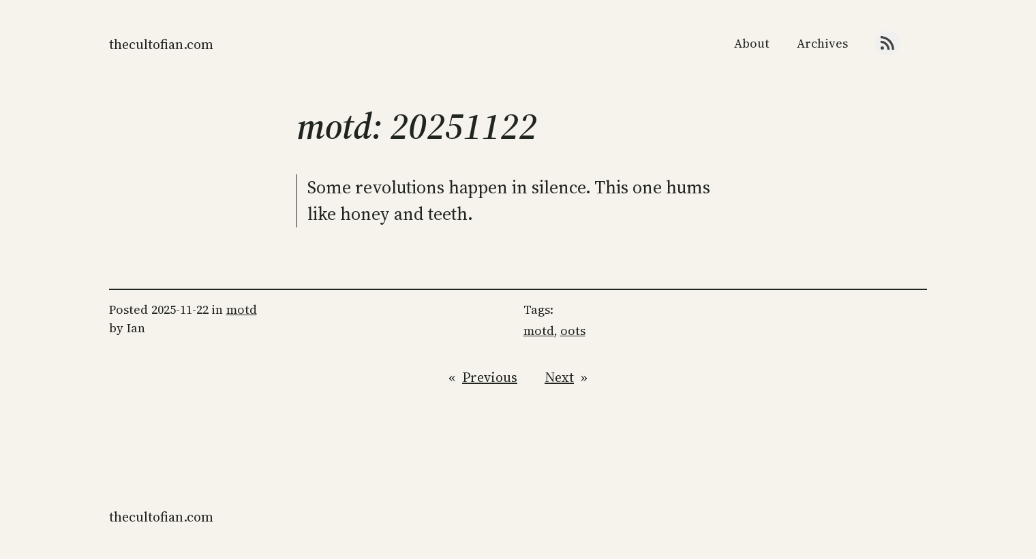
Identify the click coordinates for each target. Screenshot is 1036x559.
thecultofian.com (161, 44)
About (752, 43)
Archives (822, 43)
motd (241, 309)
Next (559, 377)
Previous (489, 377)
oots (572, 330)
